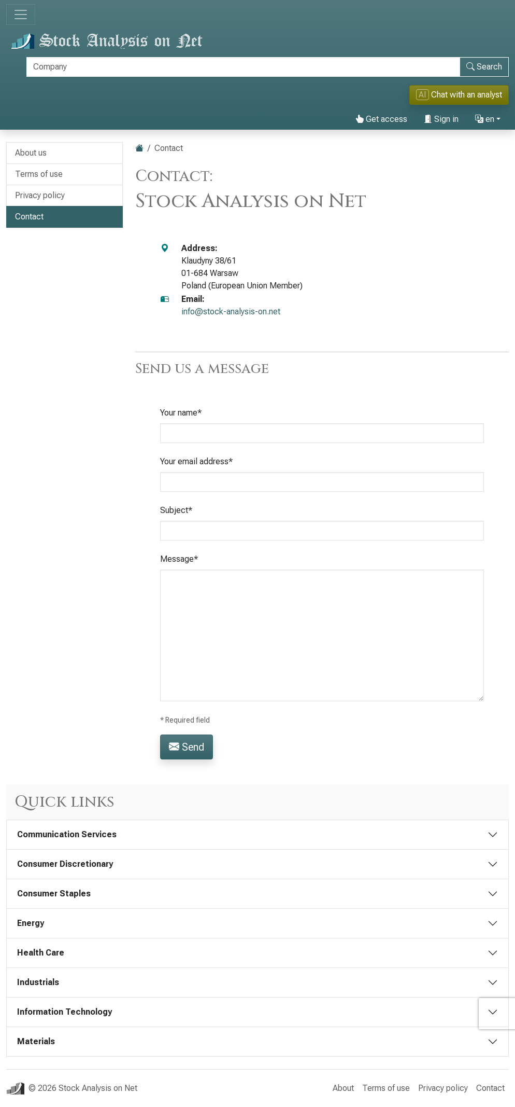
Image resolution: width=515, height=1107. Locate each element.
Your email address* (196, 461)
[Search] (243, 67)
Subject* (176, 510)
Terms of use (39, 174)
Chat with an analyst (459, 94)
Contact (29, 217)
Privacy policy (40, 195)
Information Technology (64, 1012)
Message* (179, 559)
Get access (381, 119)
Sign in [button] (441, 119)
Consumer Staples (54, 893)
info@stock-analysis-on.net (230, 311)
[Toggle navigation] (20, 14)
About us (31, 153)
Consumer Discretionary (65, 864)
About (343, 1088)
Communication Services (67, 834)
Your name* (181, 413)
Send (186, 747)
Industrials (38, 982)
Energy (30, 923)
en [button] (484, 119)
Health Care (40, 953)
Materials (36, 1041)
